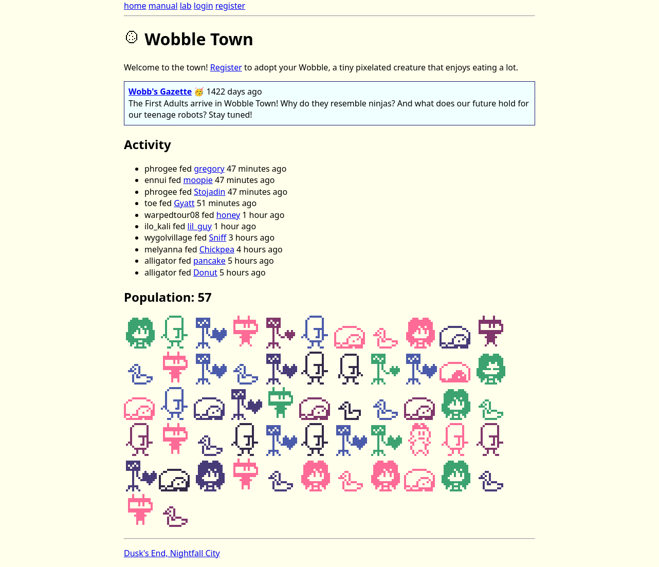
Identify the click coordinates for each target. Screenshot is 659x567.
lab (186, 5)
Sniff (217, 237)
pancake (209, 260)
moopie (198, 180)
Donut (205, 272)
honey (228, 215)
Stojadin (209, 191)
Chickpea (216, 249)
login (203, 5)
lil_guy (200, 226)
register (230, 5)
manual (163, 5)
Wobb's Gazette (160, 91)
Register (226, 67)
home (135, 5)
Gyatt (184, 203)
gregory (209, 168)
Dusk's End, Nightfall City (172, 553)
